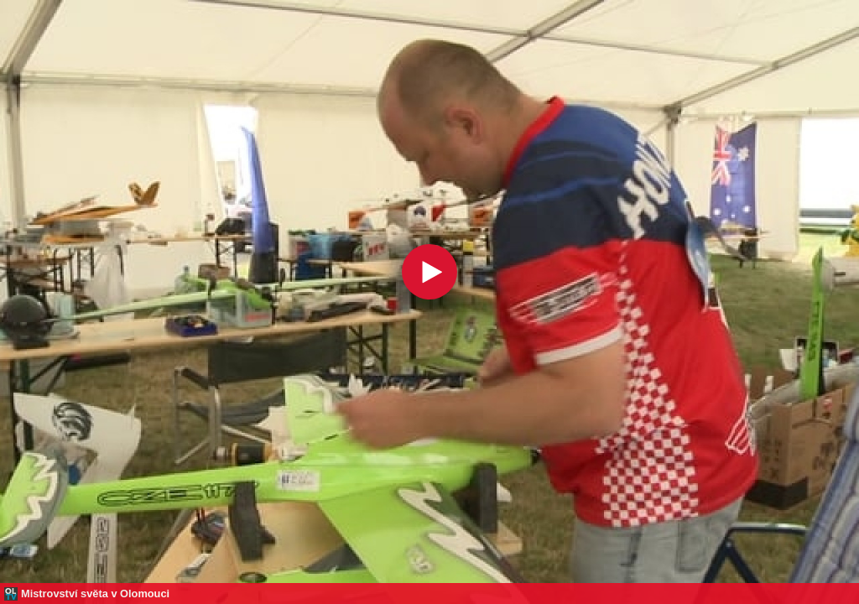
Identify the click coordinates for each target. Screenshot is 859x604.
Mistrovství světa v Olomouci (95, 593)
